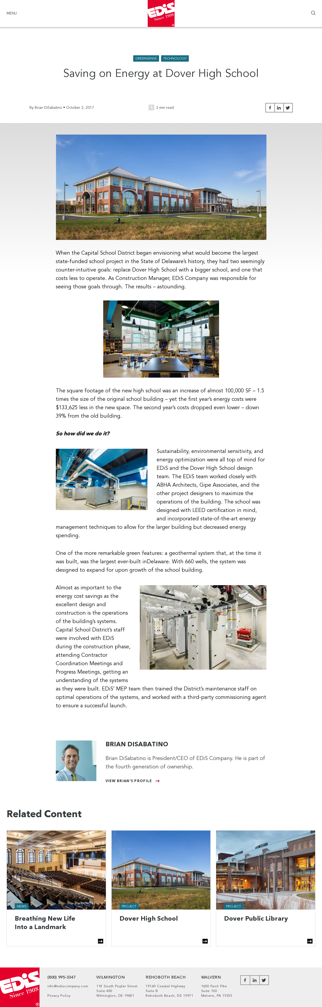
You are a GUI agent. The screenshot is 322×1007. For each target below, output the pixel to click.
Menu (12, 13)
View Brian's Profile (129, 781)
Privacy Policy (59, 996)
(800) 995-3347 (61, 978)
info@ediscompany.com (67, 986)
